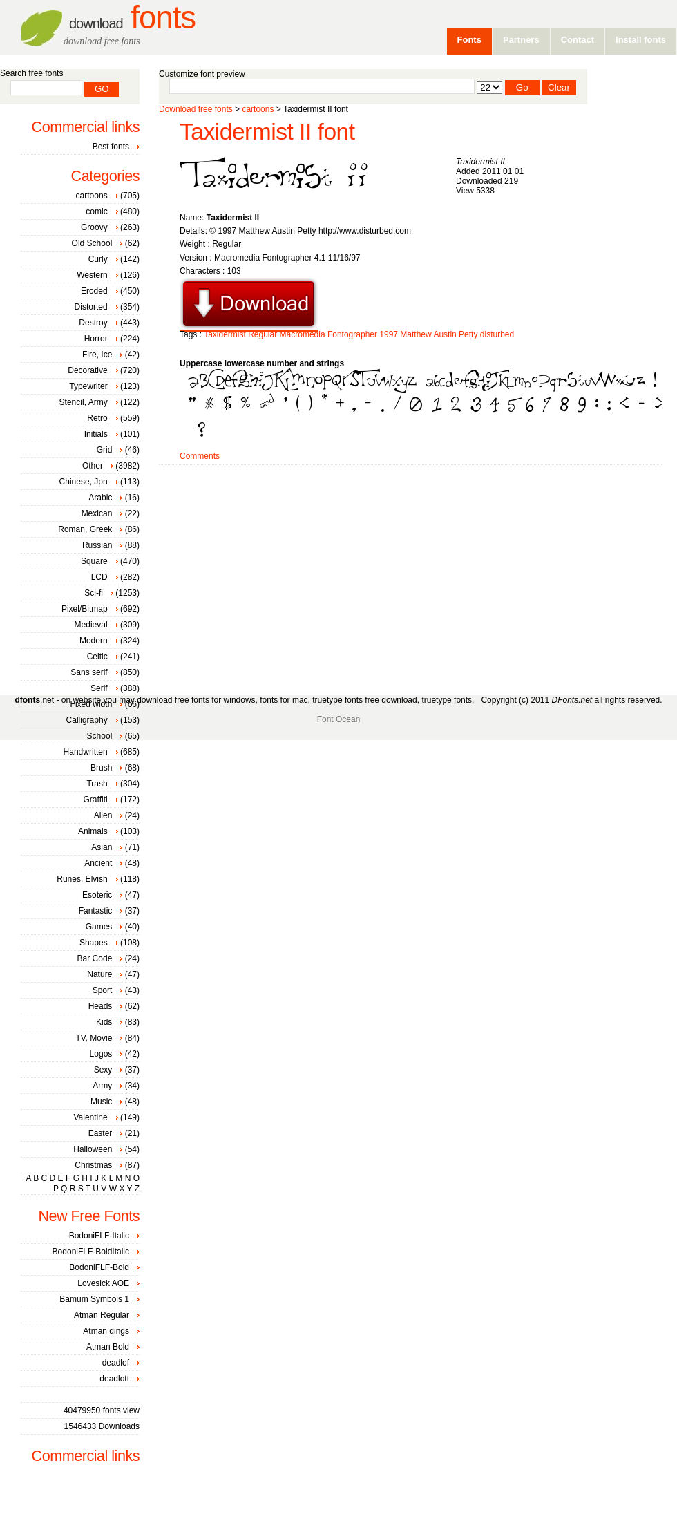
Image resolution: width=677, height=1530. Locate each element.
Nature (99, 974)
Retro (97, 418)
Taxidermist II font (267, 131)
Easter (100, 1133)
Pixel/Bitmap (84, 609)
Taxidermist (225, 334)
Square (94, 561)
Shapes (93, 942)
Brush (101, 768)
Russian (97, 545)
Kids (104, 1022)
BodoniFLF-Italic (99, 1235)
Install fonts (641, 40)
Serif (99, 688)
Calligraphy (87, 720)
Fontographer (352, 334)
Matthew (415, 334)
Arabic (100, 497)
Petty (468, 334)
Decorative (87, 370)
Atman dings (106, 1331)
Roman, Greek (85, 529)
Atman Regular (101, 1315)
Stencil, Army (83, 402)
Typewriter (88, 386)
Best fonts (111, 146)
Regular (262, 334)
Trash (96, 783)
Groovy (94, 227)
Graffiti (96, 799)
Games (99, 927)
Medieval (91, 625)
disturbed (497, 334)
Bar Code (95, 958)
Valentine (90, 1117)
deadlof (115, 1363)
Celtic (97, 656)
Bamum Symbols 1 (94, 1299)
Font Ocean (339, 719)
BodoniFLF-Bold (99, 1267)
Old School (92, 243)
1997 (388, 334)
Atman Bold (107, 1347)
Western (92, 275)
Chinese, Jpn (83, 482)
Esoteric (97, 895)
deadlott (114, 1378)
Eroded (94, 291)
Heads (100, 1006)
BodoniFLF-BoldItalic (91, 1251)
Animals (93, 831)
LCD (99, 577)
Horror (96, 338)
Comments (200, 456)
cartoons (258, 109)
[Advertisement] (400, 575)
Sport (103, 990)
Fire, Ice (97, 354)
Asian (101, 847)
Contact (577, 40)
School (100, 736)
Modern (93, 640)
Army (102, 1085)
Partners (521, 40)
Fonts (132, 17)
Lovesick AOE (103, 1283)
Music (101, 1101)
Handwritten (86, 752)
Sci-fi (93, 593)
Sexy (103, 1070)
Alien (103, 815)
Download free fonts (196, 109)
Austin (444, 334)
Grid (105, 450)
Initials (96, 434)
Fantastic (96, 911)
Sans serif (88, 672)
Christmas (93, 1165)
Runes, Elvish (82, 879)
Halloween (92, 1149)
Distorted (91, 307)
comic (96, 211)
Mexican (97, 513)
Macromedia (302, 334)
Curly (98, 259)
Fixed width (91, 704)
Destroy (93, 323)
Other (92, 466)
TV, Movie (93, 1038)
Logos (101, 1054)
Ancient (98, 863)
